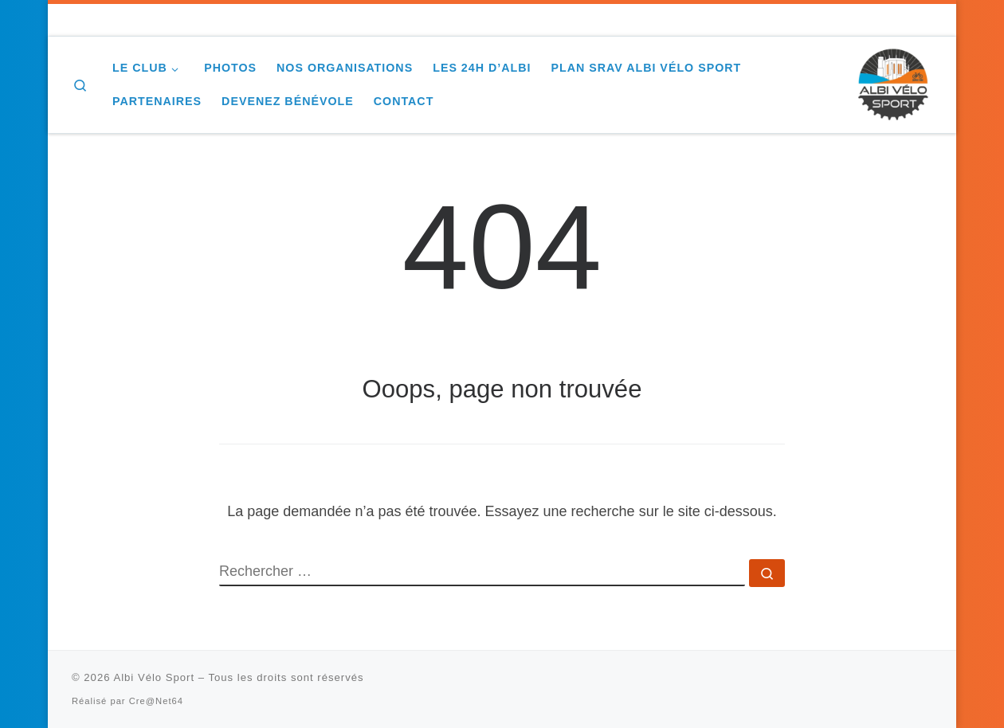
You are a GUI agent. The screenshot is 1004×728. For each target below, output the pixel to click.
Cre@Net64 (156, 701)
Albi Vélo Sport (153, 677)
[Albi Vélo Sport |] (892, 82)
